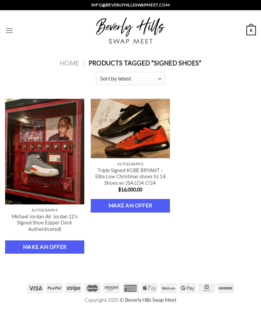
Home (69, 63)
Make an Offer (45, 247)
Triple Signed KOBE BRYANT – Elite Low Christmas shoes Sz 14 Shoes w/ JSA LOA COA (130, 176)
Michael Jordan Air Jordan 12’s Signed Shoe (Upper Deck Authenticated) (44, 223)
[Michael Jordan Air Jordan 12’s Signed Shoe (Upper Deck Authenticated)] (44, 151)
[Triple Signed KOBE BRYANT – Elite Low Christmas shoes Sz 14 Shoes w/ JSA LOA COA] (130, 128)
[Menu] (9, 30)
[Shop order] (130, 78)
